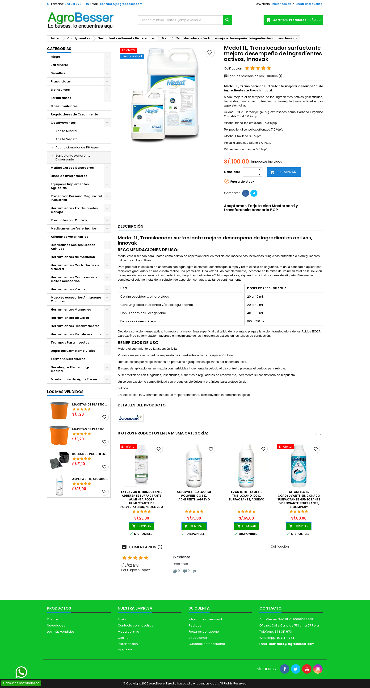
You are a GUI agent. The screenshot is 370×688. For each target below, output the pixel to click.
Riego (55, 56)
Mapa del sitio (128, 631)
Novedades (56, 625)
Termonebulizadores (68, 359)
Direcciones (198, 637)
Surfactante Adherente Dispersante (73, 157)
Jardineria (59, 65)
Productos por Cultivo (69, 220)
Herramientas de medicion (73, 257)
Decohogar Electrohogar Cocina (71, 369)
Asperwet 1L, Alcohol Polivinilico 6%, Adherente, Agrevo (90, 479)
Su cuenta (199, 608)
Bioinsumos (60, 89)
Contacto (270, 608)
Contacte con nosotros (135, 625)
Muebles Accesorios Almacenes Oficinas (76, 299)
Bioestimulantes (64, 106)
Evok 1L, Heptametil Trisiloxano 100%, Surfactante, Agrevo (246, 495)
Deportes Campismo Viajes (73, 350)
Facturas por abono (204, 631)
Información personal (205, 619)
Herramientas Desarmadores (75, 326)
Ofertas (53, 619)
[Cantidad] (250, 172)
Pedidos (195, 625)
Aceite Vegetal (66, 139)
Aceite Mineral (66, 131)
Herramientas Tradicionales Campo (74, 210)
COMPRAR (283, 172)
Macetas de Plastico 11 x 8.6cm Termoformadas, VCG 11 (90, 429)
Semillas (58, 73)
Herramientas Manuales (71, 309)
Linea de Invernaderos (69, 176)
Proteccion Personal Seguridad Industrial (76, 198)
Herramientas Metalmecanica (76, 334)
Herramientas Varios (68, 289)
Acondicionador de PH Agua (77, 147)
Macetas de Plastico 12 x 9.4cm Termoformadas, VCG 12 (90, 404)
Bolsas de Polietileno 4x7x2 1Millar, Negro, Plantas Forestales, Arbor (90, 454)
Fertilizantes (61, 98)
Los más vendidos (65, 391)
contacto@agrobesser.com (121, 4)
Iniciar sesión (281, 4)
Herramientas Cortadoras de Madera (75, 267)
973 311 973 (72, 4)
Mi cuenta (125, 650)
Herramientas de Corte (70, 317)
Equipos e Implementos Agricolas (70, 186)
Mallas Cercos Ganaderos (72, 167)
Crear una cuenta (309, 4)
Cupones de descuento (207, 644)
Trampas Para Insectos (70, 342)
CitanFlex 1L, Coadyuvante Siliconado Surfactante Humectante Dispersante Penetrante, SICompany (298, 499)
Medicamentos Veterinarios (74, 228)
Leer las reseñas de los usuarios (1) (253, 76)
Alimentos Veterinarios (69, 236)
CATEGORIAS (59, 48)
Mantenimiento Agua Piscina (74, 379)
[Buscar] (185, 20)
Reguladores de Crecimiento (74, 114)
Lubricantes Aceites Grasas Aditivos (73, 247)
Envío (122, 619)
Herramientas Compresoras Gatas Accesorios (74, 279)
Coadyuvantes (63, 122)
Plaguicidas (61, 81)
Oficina (123, 637)
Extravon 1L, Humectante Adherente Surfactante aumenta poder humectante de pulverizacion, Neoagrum (141, 499)
